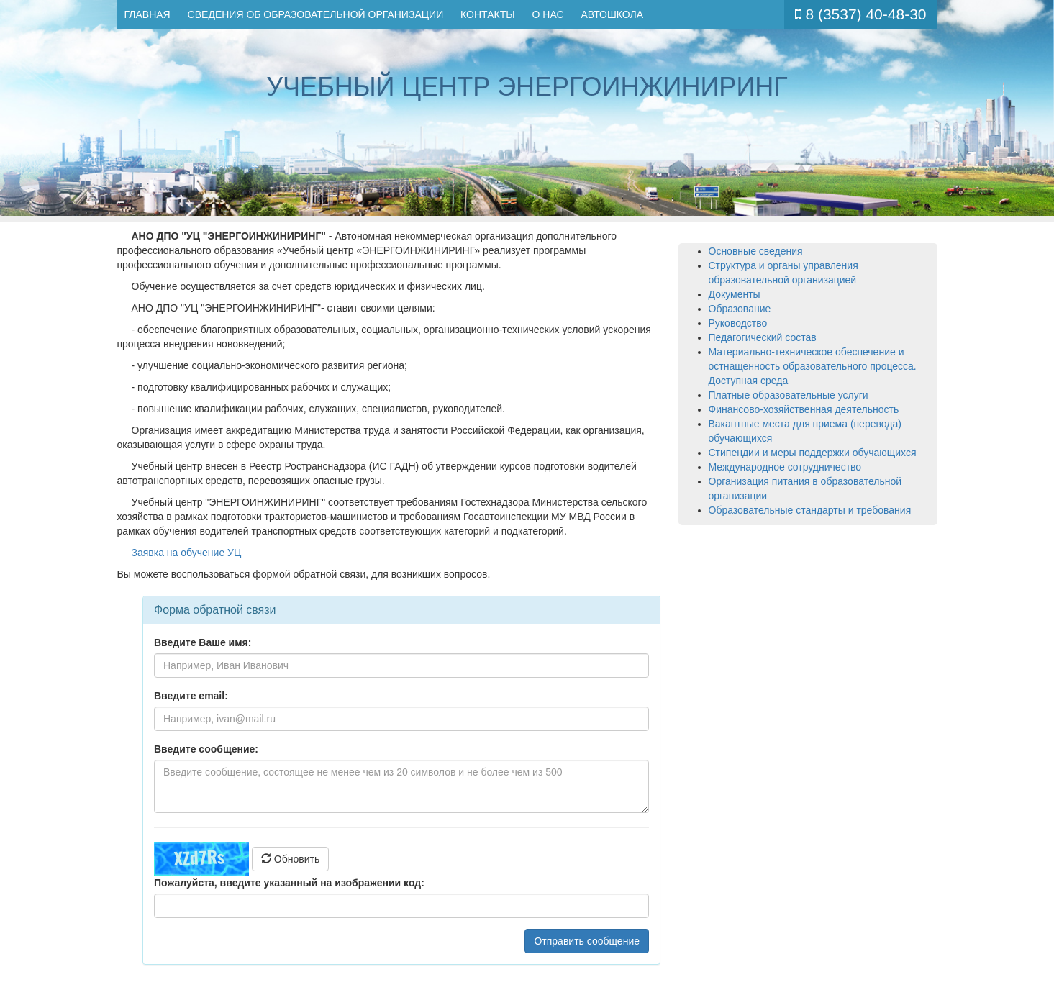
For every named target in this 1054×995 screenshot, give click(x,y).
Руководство (738, 323)
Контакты (487, 14)
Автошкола (612, 14)
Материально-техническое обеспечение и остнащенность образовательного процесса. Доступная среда (813, 366)
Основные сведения (756, 251)
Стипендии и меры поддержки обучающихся (813, 452)
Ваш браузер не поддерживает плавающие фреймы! (401, 782)
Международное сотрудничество (785, 467)
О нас (548, 14)
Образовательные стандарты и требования (810, 510)
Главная (147, 14)
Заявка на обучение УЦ (187, 552)
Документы (734, 294)
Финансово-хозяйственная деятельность (804, 409)
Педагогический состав (763, 337)
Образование (740, 308)
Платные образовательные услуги (788, 395)
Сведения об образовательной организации (316, 14)
